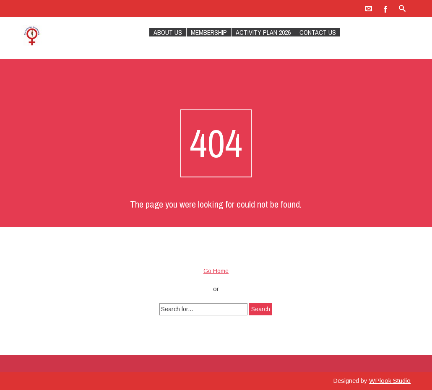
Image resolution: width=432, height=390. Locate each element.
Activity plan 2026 (263, 32)
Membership (209, 32)
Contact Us (317, 32)
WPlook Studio (390, 380)
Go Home (216, 271)
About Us (168, 32)
